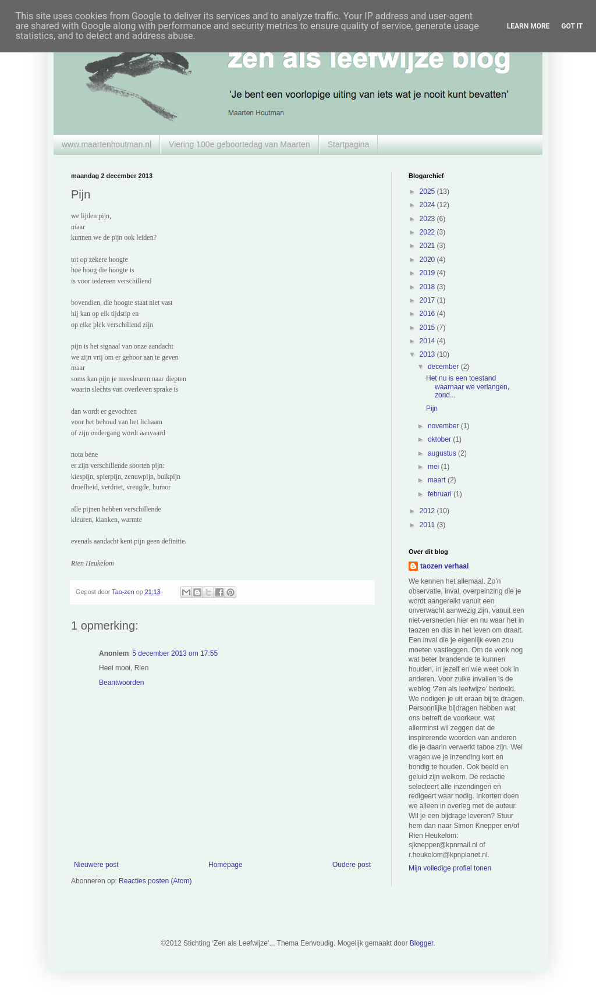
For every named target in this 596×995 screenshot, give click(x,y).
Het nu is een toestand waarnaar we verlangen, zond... (467, 386)
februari (440, 494)
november (444, 426)
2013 (428, 354)
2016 (428, 314)
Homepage (225, 865)
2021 (428, 245)
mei (434, 467)
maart (438, 480)
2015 (428, 328)
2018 (428, 287)
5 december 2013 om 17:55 (175, 653)
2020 (428, 259)
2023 (428, 219)
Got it (572, 26)
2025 (428, 191)
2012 (428, 511)
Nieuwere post (96, 865)
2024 (428, 205)
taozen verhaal (444, 566)
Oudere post (351, 865)
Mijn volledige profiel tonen (450, 868)
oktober (440, 439)
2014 (428, 341)
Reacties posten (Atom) (155, 881)
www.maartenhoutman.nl (106, 144)
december (444, 367)
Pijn (432, 408)
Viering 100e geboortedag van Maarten (239, 144)
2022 (428, 232)
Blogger (422, 943)
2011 (428, 525)
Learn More (528, 26)
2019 (428, 273)
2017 (428, 300)
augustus (443, 453)
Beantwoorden (121, 682)
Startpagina (349, 144)
